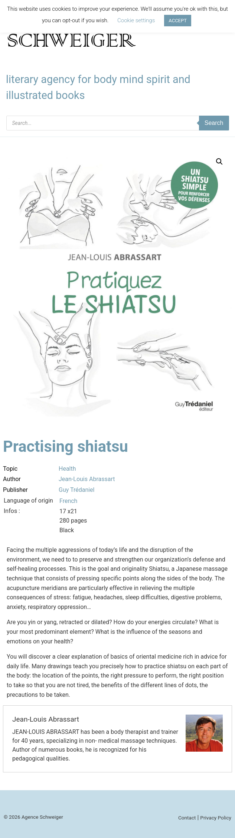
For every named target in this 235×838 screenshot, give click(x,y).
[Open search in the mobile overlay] (117, 123)
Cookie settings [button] (136, 20)
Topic (10, 468)
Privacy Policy (215, 818)
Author (12, 479)
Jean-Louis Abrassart (87, 479)
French (68, 500)
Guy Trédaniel (77, 489)
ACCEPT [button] (178, 20)
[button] (219, 161)
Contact (187, 818)
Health (67, 468)
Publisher (15, 489)
